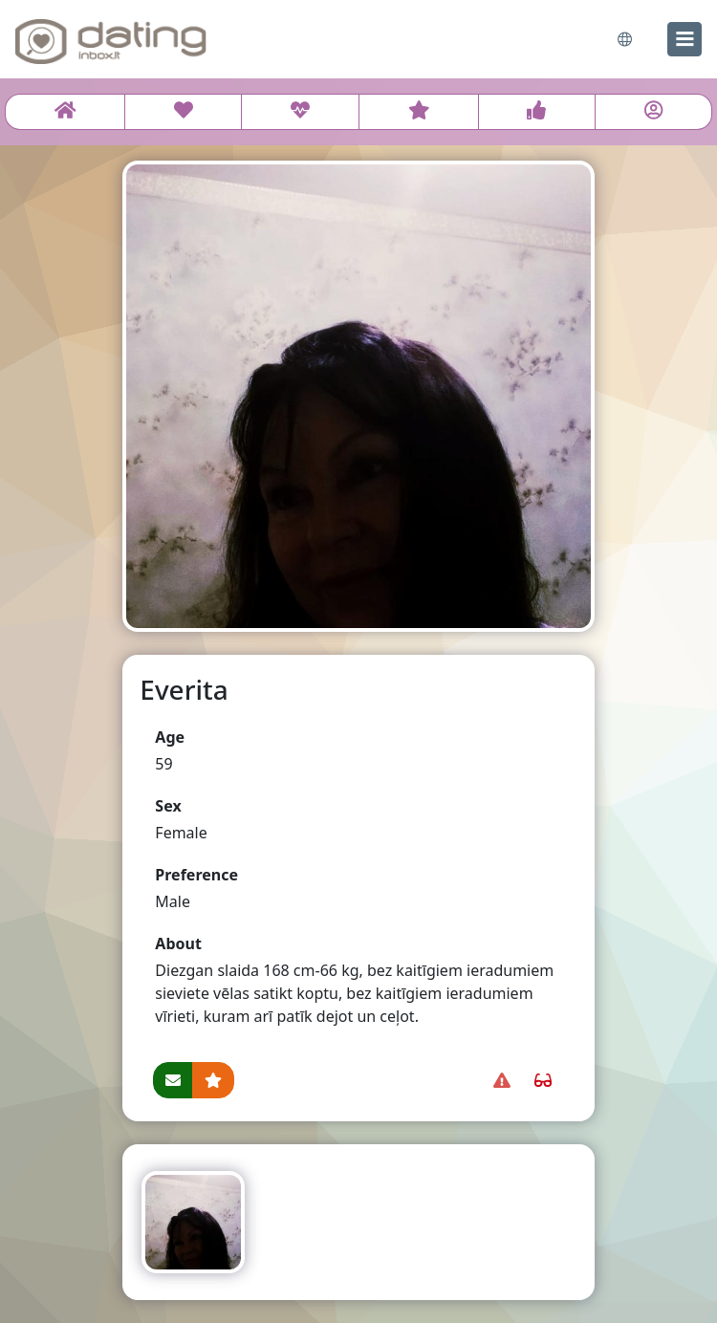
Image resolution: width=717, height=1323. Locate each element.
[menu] (684, 39)
